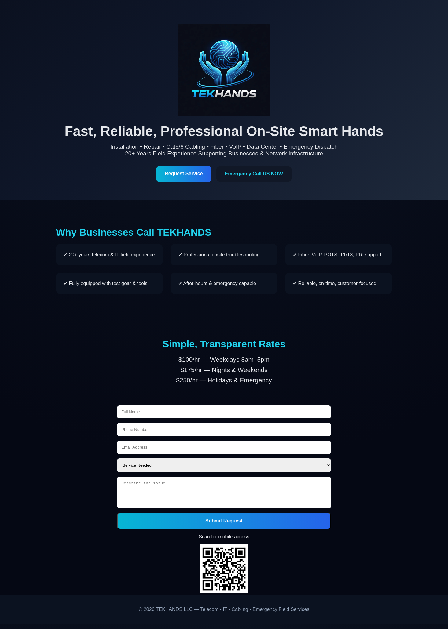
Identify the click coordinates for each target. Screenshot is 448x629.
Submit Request (224, 525)
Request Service (184, 173)
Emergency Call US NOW (254, 173)
